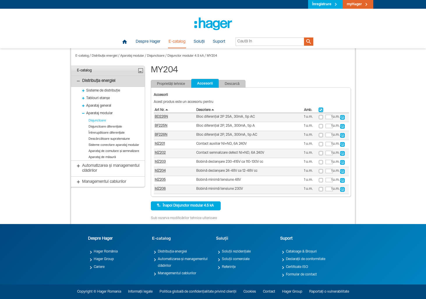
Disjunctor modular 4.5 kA (185, 56)
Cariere (99, 267)
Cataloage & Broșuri (301, 251)
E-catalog (177, 42)
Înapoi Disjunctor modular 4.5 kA (185, 205)
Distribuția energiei (104, 56)
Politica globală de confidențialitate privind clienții (198, 291)
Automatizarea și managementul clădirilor (183, 262)
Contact (269, 291)
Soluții (199, 42)
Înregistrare (321, 4)
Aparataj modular (132, 56)
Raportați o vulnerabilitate (329, 291)
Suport (219, 42)
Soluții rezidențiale (236, 251)
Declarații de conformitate (305, 259)
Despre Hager (148, 42)
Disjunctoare (156, 56)
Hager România (106, 251)
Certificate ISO (297, 267)
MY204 (212, 56)
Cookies (249, 291)
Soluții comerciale (236, 259)
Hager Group (104, 259)
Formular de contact (301, 274)
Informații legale (140, 291)
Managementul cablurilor (177, 273)
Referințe (229, 267)
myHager (354, 4)
